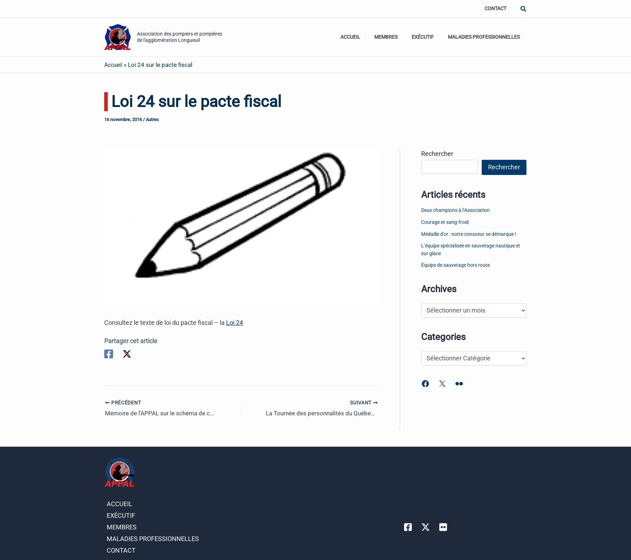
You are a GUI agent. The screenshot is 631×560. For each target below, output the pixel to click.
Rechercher (437, 153)
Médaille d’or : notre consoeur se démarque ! (468, 234)
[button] (523, 9)
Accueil (364, 37)
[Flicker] (443, 523)
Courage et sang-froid (445, 222)
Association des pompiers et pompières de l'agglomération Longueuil (179, 37)
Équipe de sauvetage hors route (455, 265)
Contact (497, 9)
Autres (152, 119)
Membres (395, 37)
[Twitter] (127, 354)
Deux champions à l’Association (455, 210)
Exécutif (429, 37)
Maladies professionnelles (486, 37)
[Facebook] (108, 354)
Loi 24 (234, 322)
